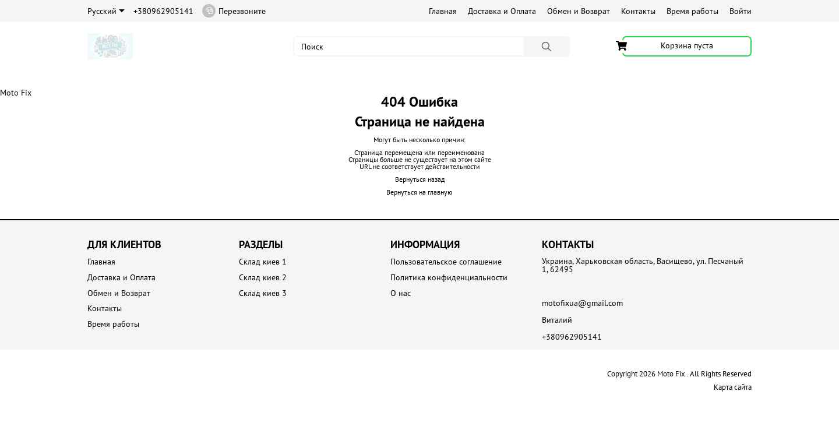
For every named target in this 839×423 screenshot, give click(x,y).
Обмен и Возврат (578, 11)
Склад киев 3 (263, 293)
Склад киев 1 (263, 262)
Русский (106, 11)
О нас (400, 293)
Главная (443, 11)
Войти (740, 11)
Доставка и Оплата (502, 11)
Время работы (692, 11)
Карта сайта (733, 387)
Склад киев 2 (263, 278)
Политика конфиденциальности (448, 278)
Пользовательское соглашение (446, 262)
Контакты (638, 11)
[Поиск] (546, 46)
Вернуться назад (420, 179)
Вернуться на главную (419, 192)
